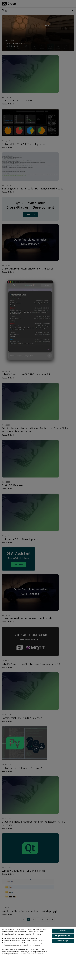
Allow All (63, 931)
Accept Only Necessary (62, 936)
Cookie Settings (62, 941)
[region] (38, 941)
